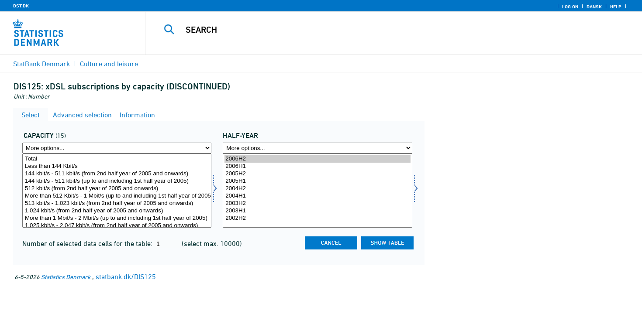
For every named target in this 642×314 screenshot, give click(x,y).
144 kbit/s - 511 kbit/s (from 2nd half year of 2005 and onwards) (117, 173)
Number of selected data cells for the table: (88, 243)
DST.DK (21, 6)
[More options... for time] (317, 148)
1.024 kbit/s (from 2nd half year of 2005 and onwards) (117, 211)
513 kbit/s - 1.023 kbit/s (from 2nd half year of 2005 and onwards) (117, 203)
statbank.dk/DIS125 (126, 276)
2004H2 (317, 188)
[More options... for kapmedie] (116, 148)
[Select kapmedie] (116, 191)
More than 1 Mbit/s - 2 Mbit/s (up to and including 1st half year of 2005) (117, 218)
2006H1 (317, 166)
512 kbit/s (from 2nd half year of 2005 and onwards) (117, 188)
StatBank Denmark (41, 64)
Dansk (594, 6)
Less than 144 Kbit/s (117, 166)
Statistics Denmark (65, 276)
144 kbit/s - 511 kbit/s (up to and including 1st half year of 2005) (117, 181)
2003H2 (317, 203)
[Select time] (317, 191)
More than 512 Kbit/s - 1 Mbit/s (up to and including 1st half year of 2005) (117, 196)
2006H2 (317, 159)
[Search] (378, 29)
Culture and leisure (109, 64)
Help (615, 6)
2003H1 (317, 211)
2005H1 (317, 181)
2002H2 (317, 218)
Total (117, 159)
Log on (570, 6)
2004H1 (317, 196)
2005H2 (317, 173)
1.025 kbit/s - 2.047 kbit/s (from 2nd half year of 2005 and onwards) (117, 225)
